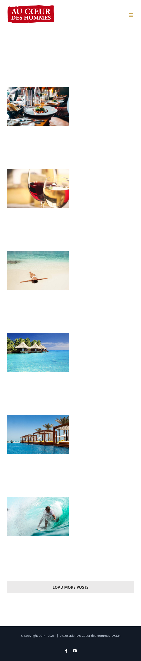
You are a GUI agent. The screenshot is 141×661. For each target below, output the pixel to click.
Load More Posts (70, 587)
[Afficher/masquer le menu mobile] (131, 15)
